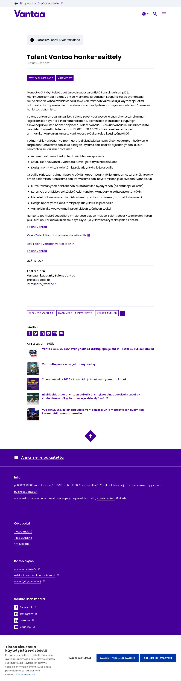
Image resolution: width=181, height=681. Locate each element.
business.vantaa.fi (25, 492)
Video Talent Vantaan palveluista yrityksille (56, 235)
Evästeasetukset (79, 658)
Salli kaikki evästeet (158, 658)
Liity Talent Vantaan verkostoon (49, 244)
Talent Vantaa (37, 227)
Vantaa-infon (106, 498)
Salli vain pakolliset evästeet (117, 658)
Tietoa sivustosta (25, 674)
